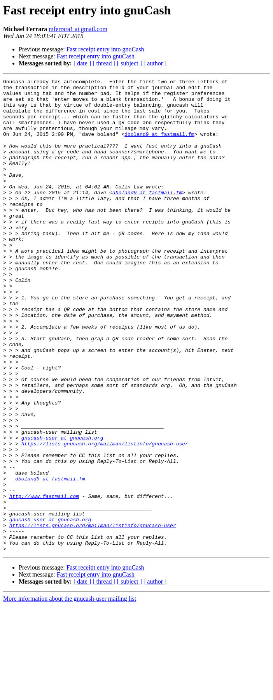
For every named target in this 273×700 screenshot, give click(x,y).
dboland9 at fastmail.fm (159, 145)
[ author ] (155, 63)
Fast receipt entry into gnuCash (105, 49)
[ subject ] (129, 63)
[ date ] (82, 63)
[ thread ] (104, 63)
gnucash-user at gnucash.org (62, 510)
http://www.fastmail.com (44, 580)
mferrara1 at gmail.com (78, 29)
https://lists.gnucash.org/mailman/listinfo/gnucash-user (104, 517)
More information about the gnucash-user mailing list (69, 693)
